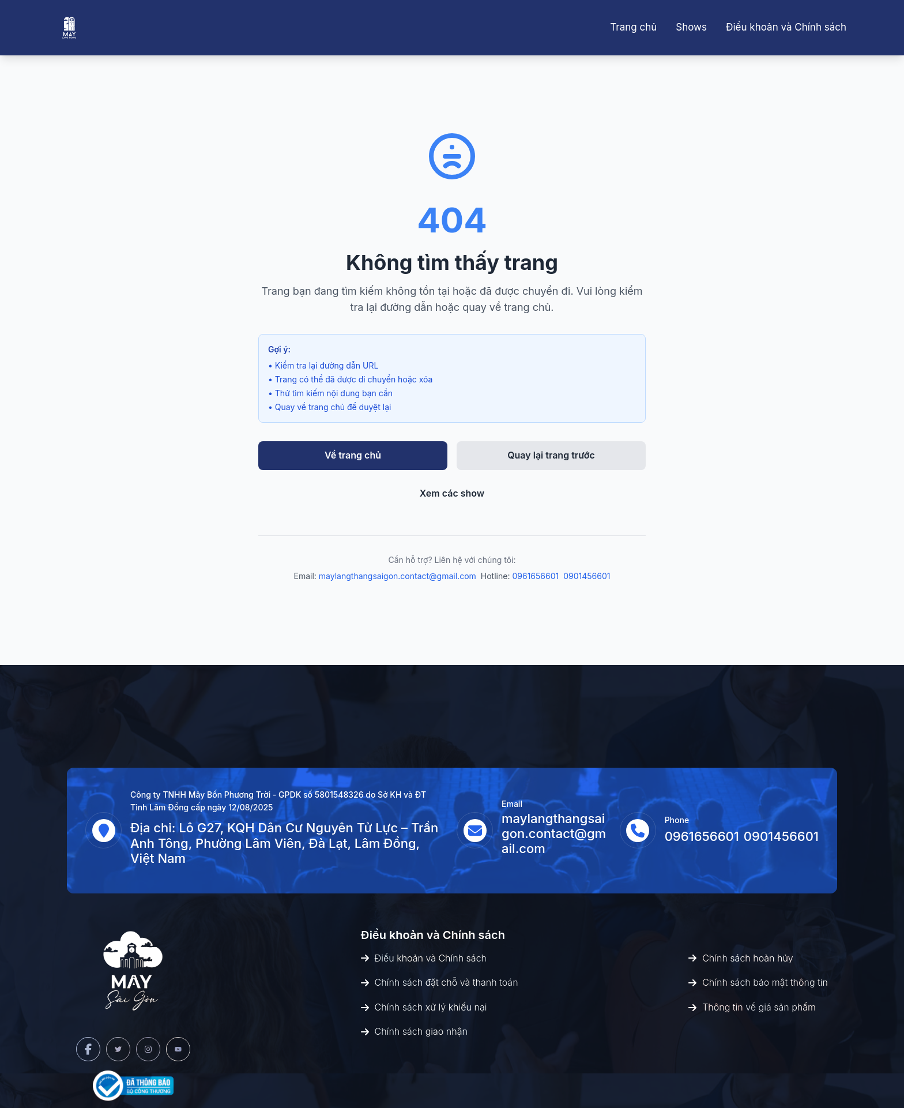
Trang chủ (633, 27)
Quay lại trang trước (551, 455)
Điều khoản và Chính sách (786, 27)
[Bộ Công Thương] (133, 1086)
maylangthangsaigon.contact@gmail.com (397, 576)
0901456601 (586, 576)
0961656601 (535, 576)
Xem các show (452, 493)
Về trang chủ (353, 455)
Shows (691, 27)
